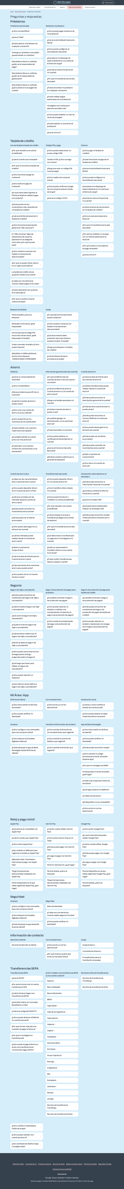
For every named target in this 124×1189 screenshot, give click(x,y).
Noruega (48, 1177)
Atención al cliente (75, 7)
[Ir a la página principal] (62, 2)
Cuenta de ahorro (50, 7)
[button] (21, 31)
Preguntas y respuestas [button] (34, 11)
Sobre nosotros (90, 7)
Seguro (62, 7)
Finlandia (68, 1177)
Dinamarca (61, 1177)
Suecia (54, 1177)
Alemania (75, 1177)
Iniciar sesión (107, 3)
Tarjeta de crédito (34, 7)
